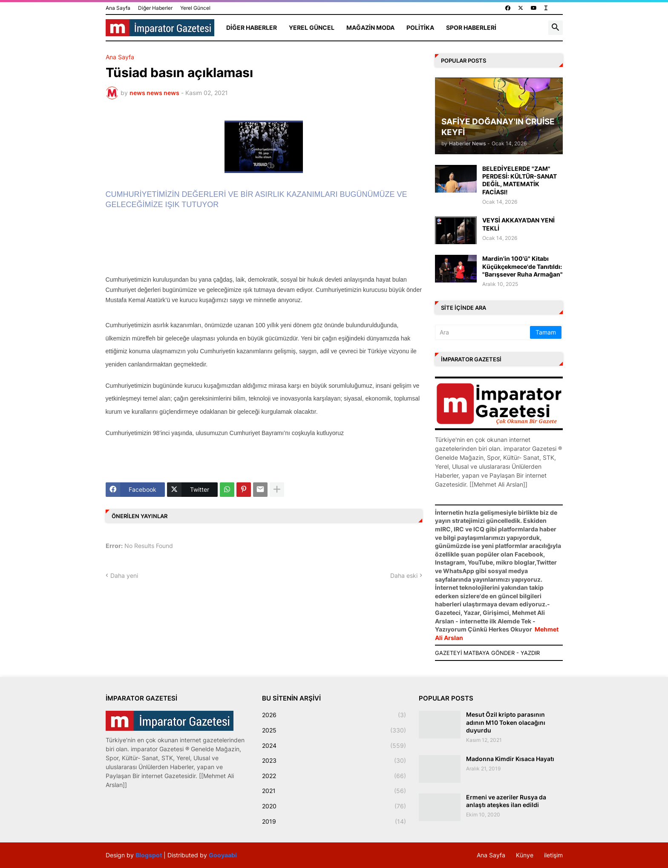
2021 (334, 791)
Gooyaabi (223, 855)
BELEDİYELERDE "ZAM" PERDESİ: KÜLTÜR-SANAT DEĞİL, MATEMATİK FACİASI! (519, 180)
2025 (334, 730)
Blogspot (148, 855)
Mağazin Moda (370, 27)
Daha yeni (124, 575)
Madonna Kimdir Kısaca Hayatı (510, 758)
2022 (334, 776)
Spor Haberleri (471, 27)
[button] (555, 27)
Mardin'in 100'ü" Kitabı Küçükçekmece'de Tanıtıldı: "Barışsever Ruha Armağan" (522, 266)
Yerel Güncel (195, 8)
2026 (334, 715)
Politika (420, 27)
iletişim (553, 855)
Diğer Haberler (155, 8)
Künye (524, 855)
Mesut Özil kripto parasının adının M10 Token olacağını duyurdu (505, 722)
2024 (334, 745)
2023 (334, 760)
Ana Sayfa (118, 8)
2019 (334, 821)
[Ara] (483, 332)
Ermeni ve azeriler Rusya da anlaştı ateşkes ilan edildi (506, 800)
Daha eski (404, 575)
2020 (334, 806)
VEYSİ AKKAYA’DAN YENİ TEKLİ (518, 223)
